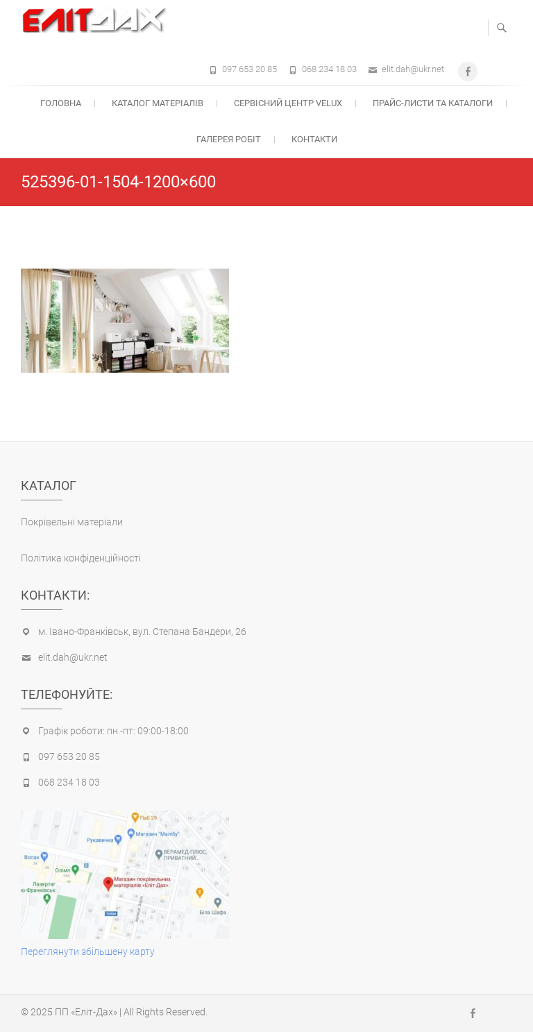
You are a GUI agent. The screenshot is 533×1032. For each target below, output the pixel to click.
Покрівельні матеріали (72, 521)
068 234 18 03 (329, 69)
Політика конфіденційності (81, 558)
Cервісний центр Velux (288, 103)
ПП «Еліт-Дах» (86, 1011)
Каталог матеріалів (157, 103)
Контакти (314, 139)
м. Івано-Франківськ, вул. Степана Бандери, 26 (142, 631)
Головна (60, 103)
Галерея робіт (228, 139)
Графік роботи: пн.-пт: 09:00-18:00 (113, 730)
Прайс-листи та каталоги (433, 103)
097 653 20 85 (249, 69)
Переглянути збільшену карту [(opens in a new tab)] (88, 951)
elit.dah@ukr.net (413, 69)
